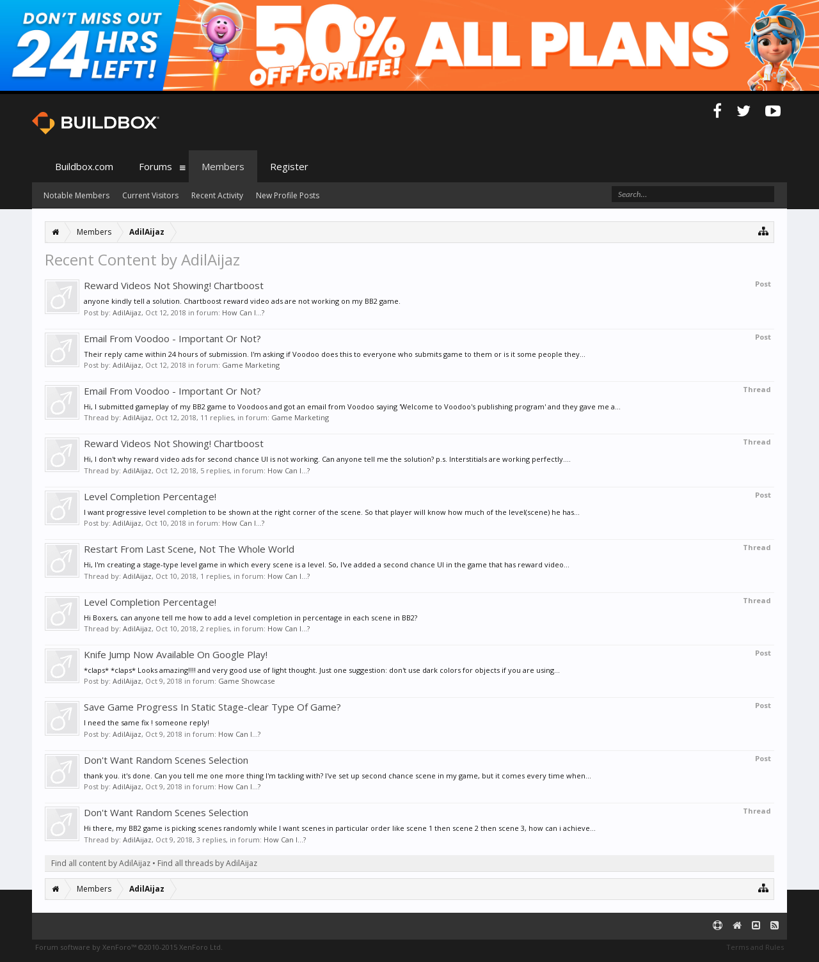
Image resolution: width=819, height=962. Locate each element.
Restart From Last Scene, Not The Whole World (189, 548)
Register (289, 166)
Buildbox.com (84, 166)
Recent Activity (217, 195)
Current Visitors (150, 195)
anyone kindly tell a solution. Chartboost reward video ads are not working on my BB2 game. (242, 301)
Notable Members (76, 195)
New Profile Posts (287, 195)
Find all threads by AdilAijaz (207, 863)
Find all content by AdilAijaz (100, 863)
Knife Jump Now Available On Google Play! (175, 654)
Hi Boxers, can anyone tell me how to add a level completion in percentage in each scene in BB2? (250, 617)
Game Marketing (251, 365)
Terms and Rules (755, 947)
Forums (155, 166)
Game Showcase (246, 681)
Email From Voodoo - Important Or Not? (172, 338)
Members (223, 166)
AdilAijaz (127, 312)
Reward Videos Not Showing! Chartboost (174, 285)
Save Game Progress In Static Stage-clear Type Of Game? (212, 706)
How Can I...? (243, 312)
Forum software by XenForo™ (129, 947)
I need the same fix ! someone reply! (146, 722)
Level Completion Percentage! (150, 496)
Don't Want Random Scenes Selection (166, 759)
